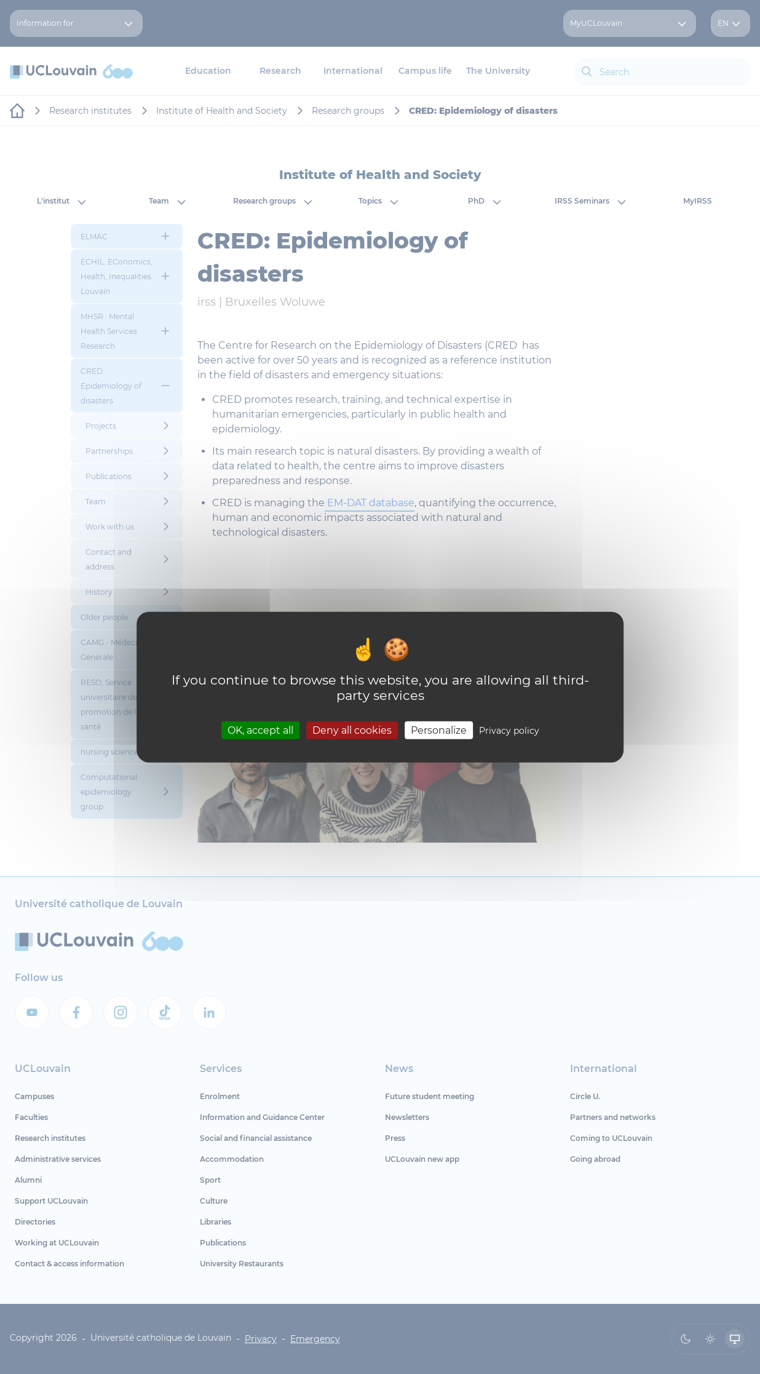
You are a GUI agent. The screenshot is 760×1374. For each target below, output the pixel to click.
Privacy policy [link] (509, 730)
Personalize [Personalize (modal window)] (439, 730)
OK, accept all (260, 730)
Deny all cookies (352, 730)
